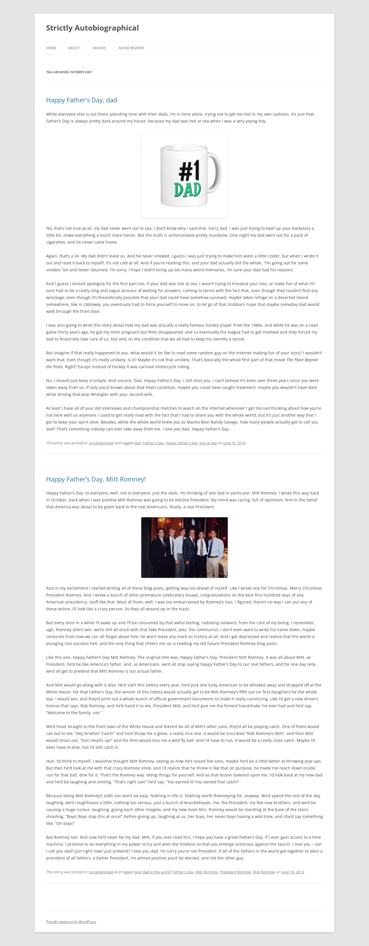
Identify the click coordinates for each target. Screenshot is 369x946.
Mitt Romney (206, 871)
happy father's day (182, 442)
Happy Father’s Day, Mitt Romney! (96, 479)
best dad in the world (152, 871)
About (74, 48)
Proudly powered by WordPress (71, 921)
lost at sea (208, 442)
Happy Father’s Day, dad (81, 99)
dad (137, 442)
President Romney (235, 871)
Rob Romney (264, 871)
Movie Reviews (131, 48)
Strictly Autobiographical (92, 27)
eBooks (99, 48)
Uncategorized (101, 442)
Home (51, 48)
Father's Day (153, 442)
